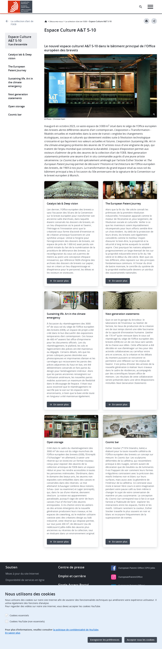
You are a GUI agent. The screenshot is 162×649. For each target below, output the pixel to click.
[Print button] (146, 21)
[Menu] (150, 7)
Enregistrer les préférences (104, 639)
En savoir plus (12, 632)
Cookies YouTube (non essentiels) (27, 621)
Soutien (11, 577)
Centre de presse (71, 577)
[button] (32, 7)
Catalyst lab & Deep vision (20, 56)
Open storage (16, 106)
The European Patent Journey (17, 68)
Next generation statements (18, 96)
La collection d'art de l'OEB (22, 23)
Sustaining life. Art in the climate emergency (20, 82)
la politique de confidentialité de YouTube (75, 629)
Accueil (45, 21)
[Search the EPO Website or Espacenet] (140, 7)
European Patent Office (131, 577)
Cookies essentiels (19, 615)
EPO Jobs (150, 577)
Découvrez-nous (56, 21)
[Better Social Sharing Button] (154, 21)
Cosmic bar (15, 114)
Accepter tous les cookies (140, 639)
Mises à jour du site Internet (22, 583)
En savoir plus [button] (61, 285)
